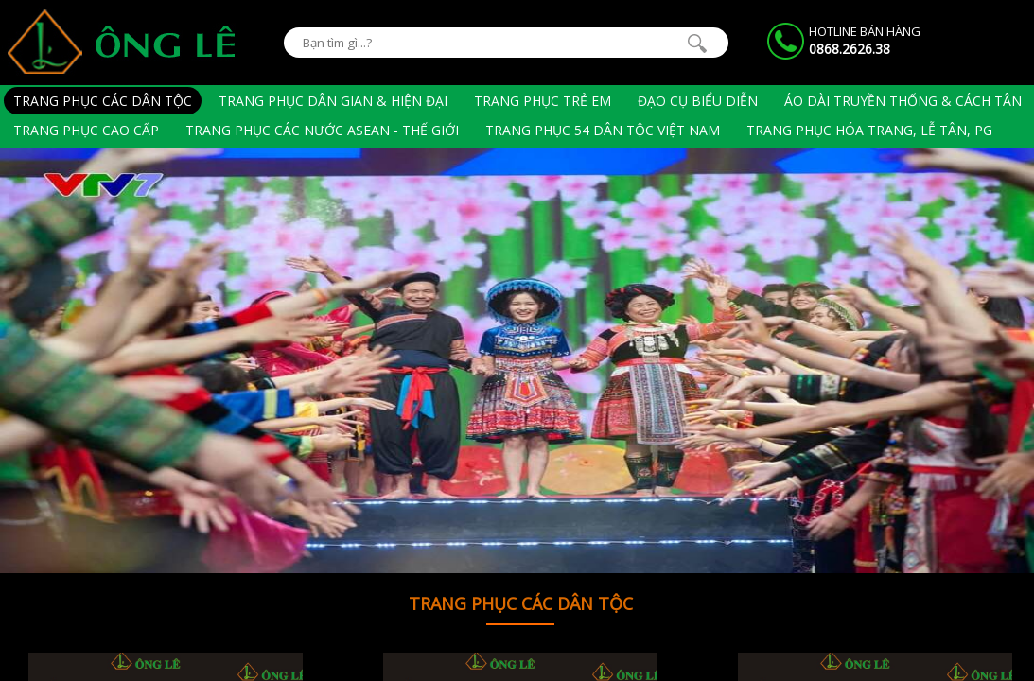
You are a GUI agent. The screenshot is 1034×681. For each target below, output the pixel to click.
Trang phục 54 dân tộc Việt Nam (602, 130)
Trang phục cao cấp (86, 130)
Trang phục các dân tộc (102, 101)
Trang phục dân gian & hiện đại (333, 101)
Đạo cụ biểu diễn (698, 101)
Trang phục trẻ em (542, 101)
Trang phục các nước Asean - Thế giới (322, 130)
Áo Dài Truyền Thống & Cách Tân (903, 101)
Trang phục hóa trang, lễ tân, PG (869, 130)
